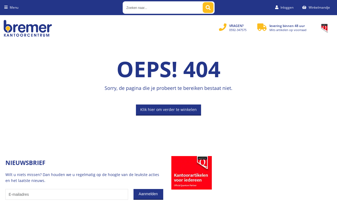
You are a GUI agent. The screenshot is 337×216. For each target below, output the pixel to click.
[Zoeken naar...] (208, 7)
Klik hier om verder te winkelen (168, 109)
